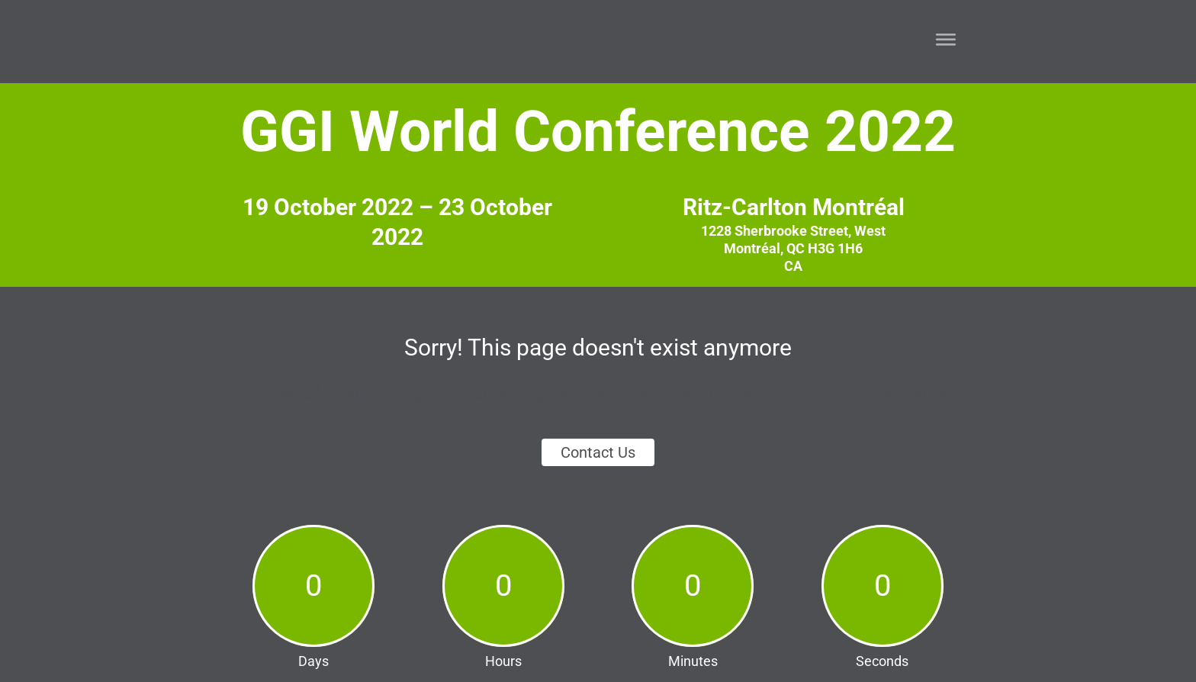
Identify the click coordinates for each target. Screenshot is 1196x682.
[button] (942, 39)
